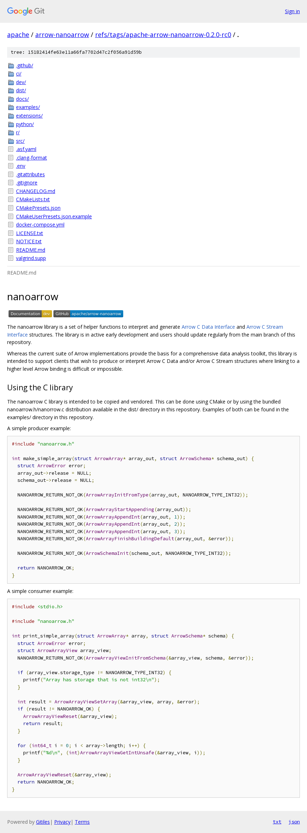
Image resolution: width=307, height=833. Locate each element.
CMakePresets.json (38, 207)
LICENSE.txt (29, 233)
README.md (30, 249)
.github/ (24, 65)
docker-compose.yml (40, 224)
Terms (82, 821)
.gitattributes (30, 174)
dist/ (21, 90)
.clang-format (31, 157)
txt (277, 821)
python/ (25, 124)
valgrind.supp (31, 258)
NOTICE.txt (29, 241)
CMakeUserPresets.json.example (54, 216)
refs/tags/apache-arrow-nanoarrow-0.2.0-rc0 (163, 34)
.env (20, 165)
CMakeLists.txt (33, 199)
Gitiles (43, 821)
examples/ (28, 107)
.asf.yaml (26, 149)
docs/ (22, 98)
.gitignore (26, 182)
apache (18, 34)
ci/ (18, 73)
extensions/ (29, 115)
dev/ (21, 82)
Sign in (292, 11)
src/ (20, 140)
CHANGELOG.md (35, 191)
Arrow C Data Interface (208, 326)
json (294, 821)
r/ (18, 132)
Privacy (62, 821)
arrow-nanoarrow (62, 34)
